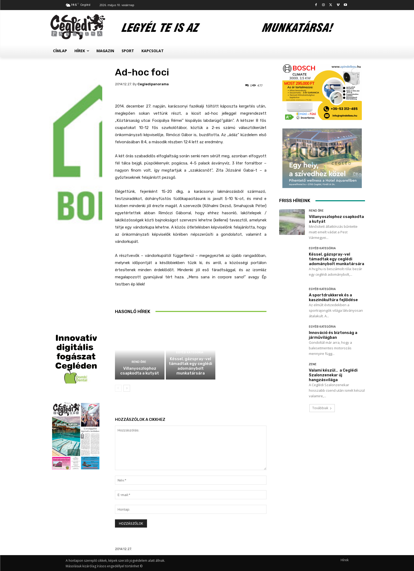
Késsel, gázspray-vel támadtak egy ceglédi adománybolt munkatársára (190, 366)
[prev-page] (118, 388)
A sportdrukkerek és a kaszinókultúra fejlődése (241, 309)
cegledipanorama (153, 84)
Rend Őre (139, 361)
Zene (313, 364)
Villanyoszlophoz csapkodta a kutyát (139, 371)
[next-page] (126, 388)
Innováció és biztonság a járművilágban (333, 335)
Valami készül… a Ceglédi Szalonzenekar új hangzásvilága (333, 375)
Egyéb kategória (189, 352)
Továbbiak (322, 408)
